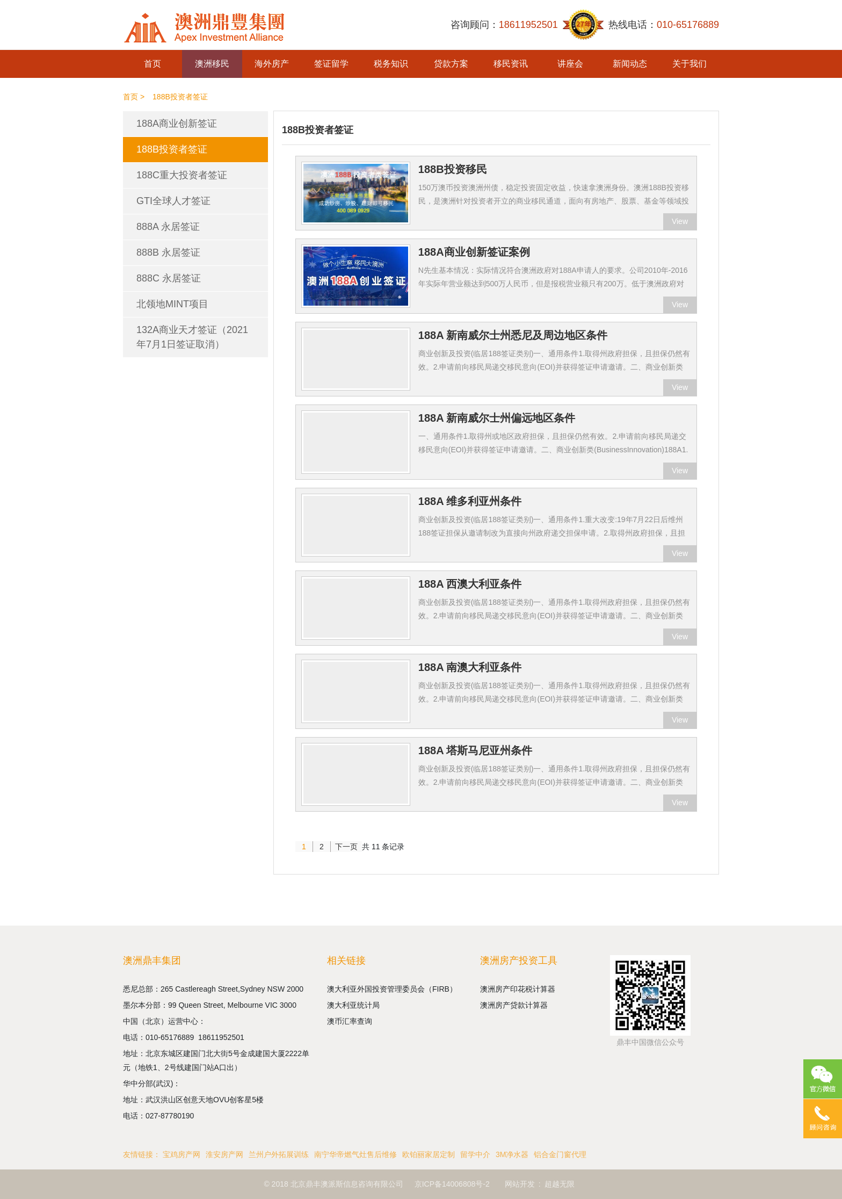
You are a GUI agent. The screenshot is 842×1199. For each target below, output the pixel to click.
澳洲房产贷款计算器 (514, 1005)
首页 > (133, 96)
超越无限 (560, 1184)
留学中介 (475, 1154)
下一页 (346, 846)
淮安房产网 (224, 1154)
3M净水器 (512, 1154)
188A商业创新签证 (176, 123)
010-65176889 (172, 1037)
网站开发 (520, 1184)
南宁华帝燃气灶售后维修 (355, 1154)
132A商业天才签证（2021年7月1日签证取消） (192, 337)
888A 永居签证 (168, 226)
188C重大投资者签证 (181, 175)
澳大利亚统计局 (353, 1005)
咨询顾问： (504, 25)
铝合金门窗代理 (560, 1154)
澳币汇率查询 (349, 1021)
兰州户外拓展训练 (279, 1154)
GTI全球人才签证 (173, 201)
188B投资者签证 (171, 149)
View (680, 221)
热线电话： (663, 25)
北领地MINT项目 (172, 304)
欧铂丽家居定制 (428, 1154)
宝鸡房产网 (181, 1154)
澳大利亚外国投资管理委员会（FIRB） (392, 989)
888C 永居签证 (168, 278)
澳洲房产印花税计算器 (517, 989)
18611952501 (222, 1037)
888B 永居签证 (168, 252)
